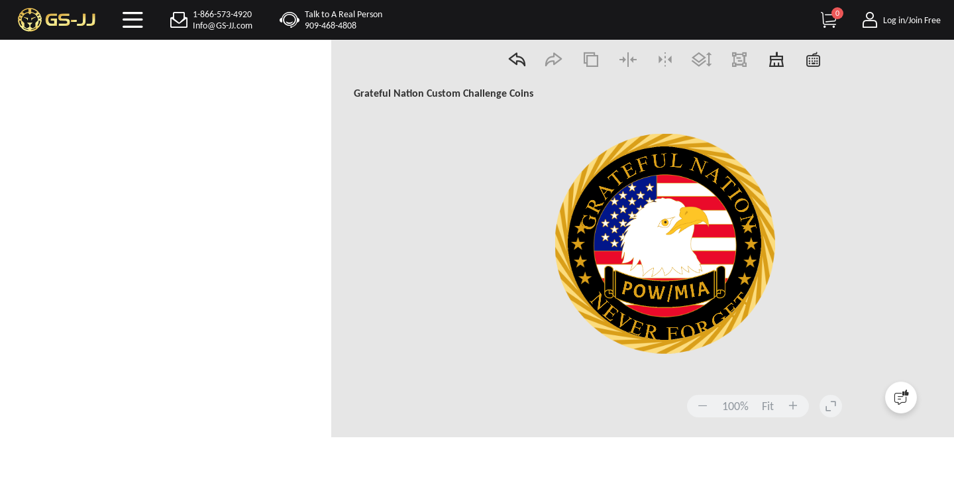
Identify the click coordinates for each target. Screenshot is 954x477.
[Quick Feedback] (901, 397)
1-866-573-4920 (222, 14)
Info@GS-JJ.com (222, 25)
